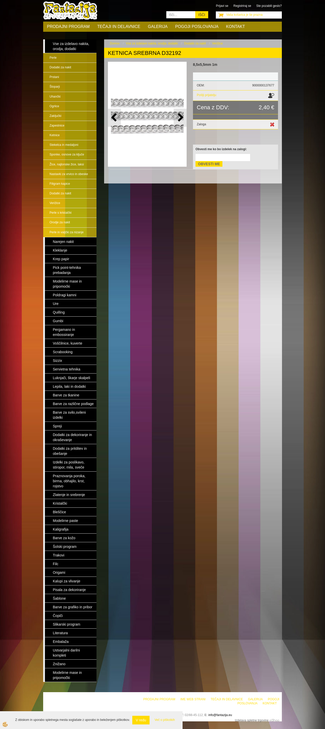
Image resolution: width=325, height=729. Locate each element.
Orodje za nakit (60, 222)
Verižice (55, 203)
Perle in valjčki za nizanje (67, 232)
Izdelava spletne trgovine (252, 720)
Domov (115, 43)
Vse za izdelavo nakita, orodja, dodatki (152, 43)
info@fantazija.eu (220, 715)
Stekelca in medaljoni (64, 145)
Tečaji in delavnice (118, 26)
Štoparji (55, 86)
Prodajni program (68, 26)
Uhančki (55, 96)
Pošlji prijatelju (206, 95)
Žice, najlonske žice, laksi (67, 164)
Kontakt (235, 26)
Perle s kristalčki (61, 212)
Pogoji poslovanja (196, 26)
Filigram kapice (60, 183)
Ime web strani (192, 699)
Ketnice (55, 135)
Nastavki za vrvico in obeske (69, 174)
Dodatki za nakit (60, 67)
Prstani (54, 77)
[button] (180, 118)
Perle (53, 57)
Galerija (158, 26)
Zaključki (55, 116)
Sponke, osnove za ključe (67, 154)
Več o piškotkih (165, 720)
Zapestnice (57, 125)
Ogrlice (54, 106)
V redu (141, 720)
